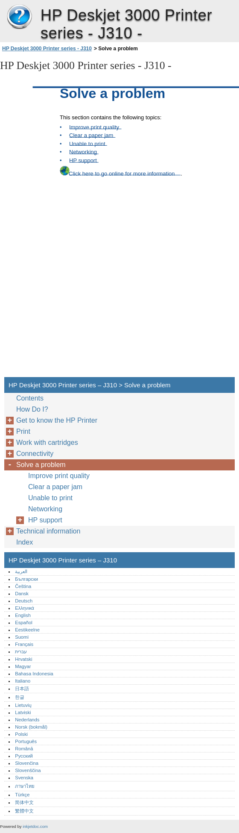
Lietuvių (23, 705)
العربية (21, 571)
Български (26, 579)
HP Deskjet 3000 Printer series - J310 (47, 49)
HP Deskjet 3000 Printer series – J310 (19, 17)
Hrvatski (23, 659)
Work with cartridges (47, 442)
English (23, 615)
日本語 (22, 688)
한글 (19, 697)
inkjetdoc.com (35, 826)
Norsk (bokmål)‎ (31, 726)
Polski (21, 734)
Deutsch (23, 600)
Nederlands (27, 719)
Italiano (22, 680)
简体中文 (24, 802)
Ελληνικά (24, 608)
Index (24, 542)
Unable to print (50, 498)
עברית (21, 651)
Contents (30, 398)
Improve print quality (59, 475)
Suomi (22, 637)
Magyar (23, 666)
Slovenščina (28, 770)
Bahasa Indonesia (34, 673)
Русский (24, 755)
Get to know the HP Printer (56, 420)
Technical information (48, 531)
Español (23, 622)
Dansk (22, 593)
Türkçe (22, 794)
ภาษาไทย (25, 786)
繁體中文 (24, 810)
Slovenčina (26, 763)
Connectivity (34, 453)
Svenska (24, 777)
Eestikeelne (27, 629)
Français (24, 644)
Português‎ (26, 741)
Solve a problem (41, 464)
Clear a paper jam (55, 486)
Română (24, 748)
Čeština (23, 586)
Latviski (23, 712)
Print (23, 431)
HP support (45, 520)
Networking (45, 509)
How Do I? (32, 409)
